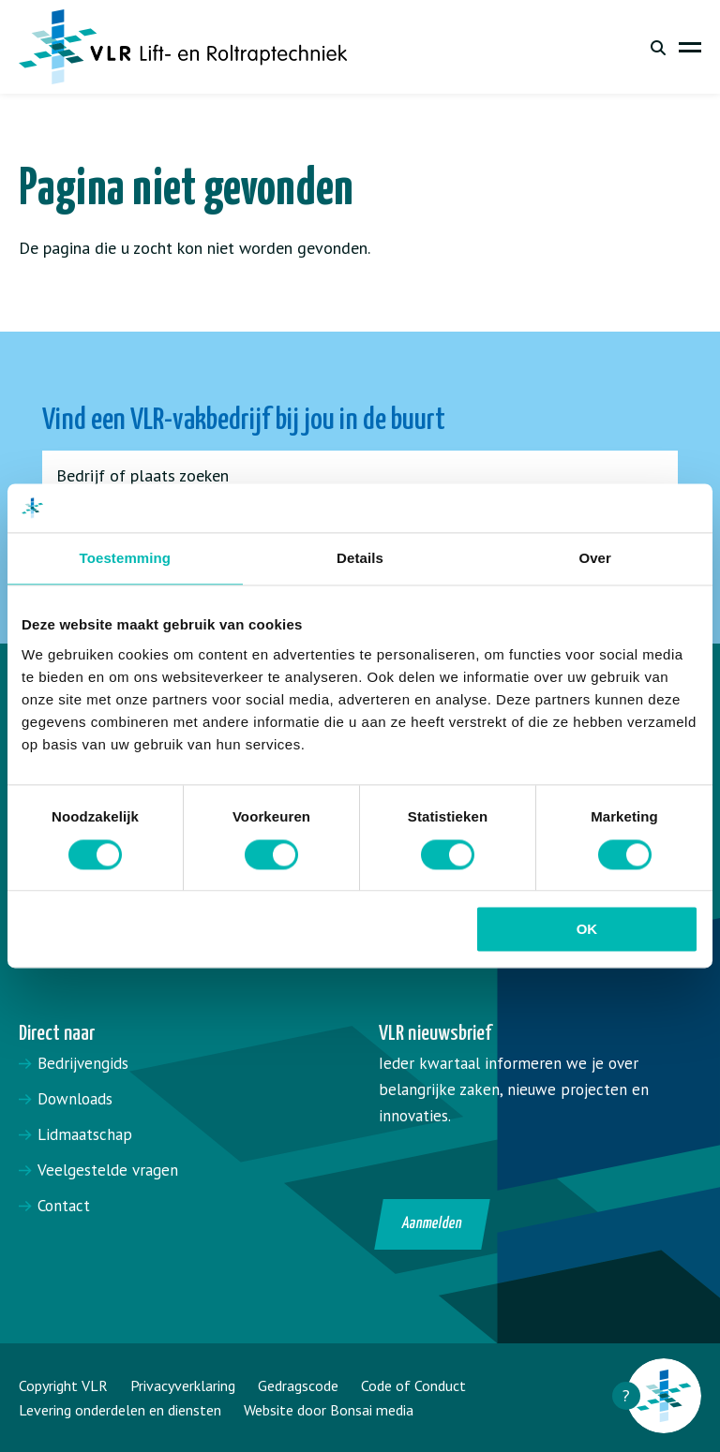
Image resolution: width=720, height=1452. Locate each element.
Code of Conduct (413, 1385)
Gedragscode (298, 1385)
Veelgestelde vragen (108, 1170)
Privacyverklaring (182, 1385)
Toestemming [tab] (126, 559)
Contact (64, 1205)
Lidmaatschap (85, 1134)
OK (587, 930)
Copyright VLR (63, 1385)
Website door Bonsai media (328, 1409)
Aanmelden (432, 1224)
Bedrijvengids (83, 1063)
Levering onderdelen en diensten (120, 1409)
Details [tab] (360, 559)
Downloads (75, 1099)
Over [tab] (594, 559)
